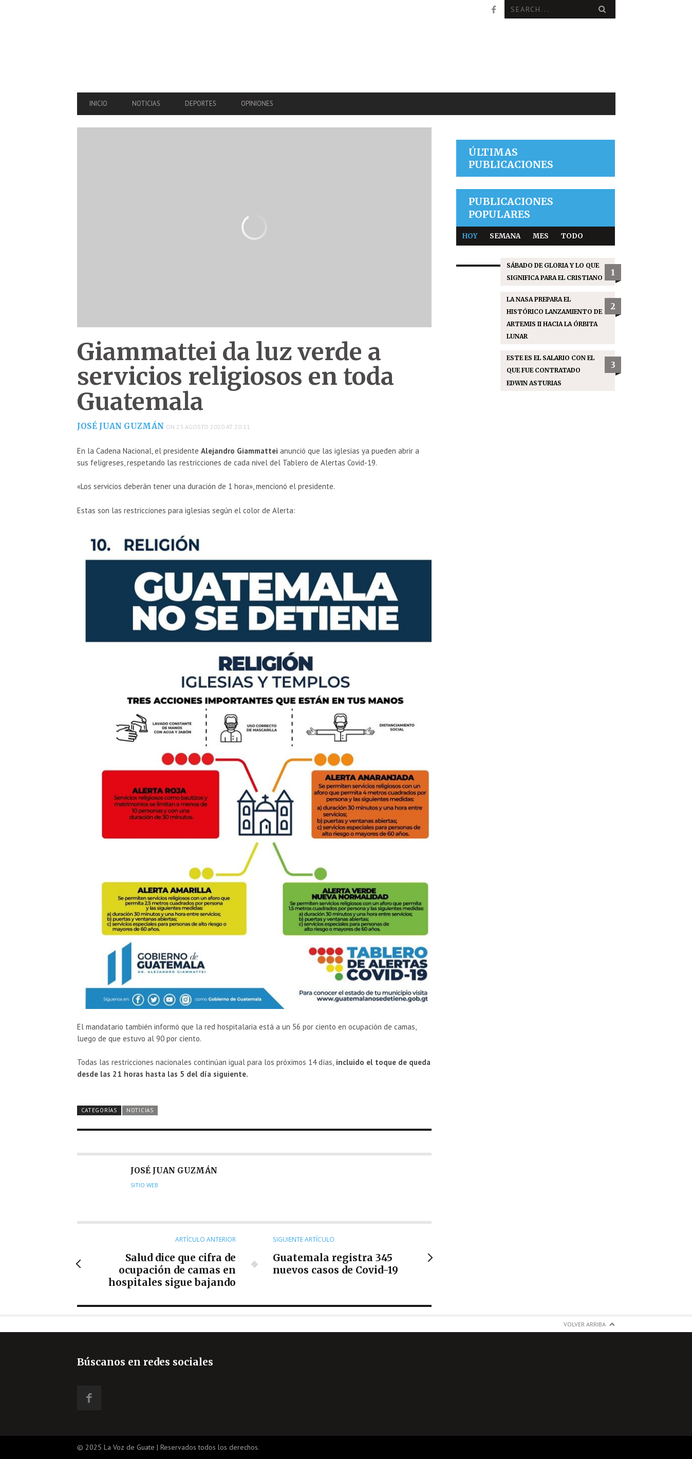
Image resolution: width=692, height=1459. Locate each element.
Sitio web (144, 1185)
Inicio (98, 103)
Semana (505, 236)
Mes (541, 236)
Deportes (200, 103)
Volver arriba (585, 1324)
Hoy (469, 236)
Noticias (146, 103)
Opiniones (257, 103)
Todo (572, 236)
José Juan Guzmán (120, 426)
